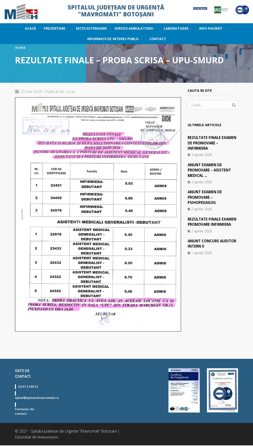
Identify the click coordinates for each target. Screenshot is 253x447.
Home (20, 48)
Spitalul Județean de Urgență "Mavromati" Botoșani (116, 10)
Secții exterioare (91, 28)
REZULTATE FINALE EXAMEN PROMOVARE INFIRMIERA (208, 224)
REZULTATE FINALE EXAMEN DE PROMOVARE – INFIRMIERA (212, 143)
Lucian (70, 91)
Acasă (30, 28)
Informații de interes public (114, 39)
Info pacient (212, 28)
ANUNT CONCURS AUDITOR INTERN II (206, 249)
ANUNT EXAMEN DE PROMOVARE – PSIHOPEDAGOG (206, 197)
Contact (157, 39)
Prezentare (56, 28)
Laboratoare (177, 28)
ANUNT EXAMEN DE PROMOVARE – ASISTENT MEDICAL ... (211, 170)
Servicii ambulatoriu (135, 28)
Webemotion (48, 438)
